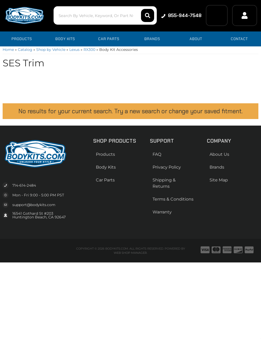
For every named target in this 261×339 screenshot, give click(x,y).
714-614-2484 (24, 185)
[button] (105, 15)
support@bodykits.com (33, 205)
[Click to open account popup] (244, 15)
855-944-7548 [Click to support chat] (181, 15)
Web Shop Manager (130, 253)
